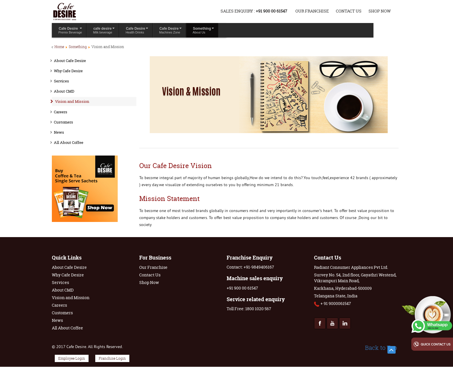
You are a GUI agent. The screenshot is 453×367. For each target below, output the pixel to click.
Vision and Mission (72, 101)
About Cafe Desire (70, 60)
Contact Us (349, 11)
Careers (60, 111)
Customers (63, 122)
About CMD (64, 91)
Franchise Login (112, 358)
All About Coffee (68, 142)
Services (61, 81)
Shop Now (380, 11)
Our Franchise (312, 11)
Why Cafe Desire (68, 70)
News (59, 132)
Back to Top (381, 347)
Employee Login (71, 358)
